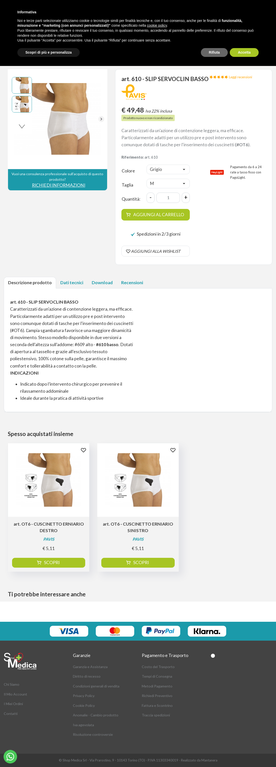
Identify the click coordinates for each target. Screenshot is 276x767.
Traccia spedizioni (156, 715)
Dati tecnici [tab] (71, 282)
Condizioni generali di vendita (96, 686)
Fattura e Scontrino (157, 705)
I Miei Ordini (13, 704)
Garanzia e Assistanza (90, 667)
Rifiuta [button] (214, 52)
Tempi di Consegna (157, 676)
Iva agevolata (83, 725)
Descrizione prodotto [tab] (30, 282)
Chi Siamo (11, 684)
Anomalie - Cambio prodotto (95, 715)
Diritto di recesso (87, 676)
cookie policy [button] (157, 25)
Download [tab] (102, 282)
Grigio (156, 169)
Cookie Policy (84, 705)
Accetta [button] (244, 52)
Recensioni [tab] (132, 282)
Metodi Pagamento (157, 686)
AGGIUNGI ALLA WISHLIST (155, 251)
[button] (101, 119)
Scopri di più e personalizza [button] (48, 52)
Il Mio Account (15, 694)
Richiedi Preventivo (157, 695)
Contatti (11, 713)
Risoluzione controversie (93, 734)
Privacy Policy (84, 695)
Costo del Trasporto (158, 667)
